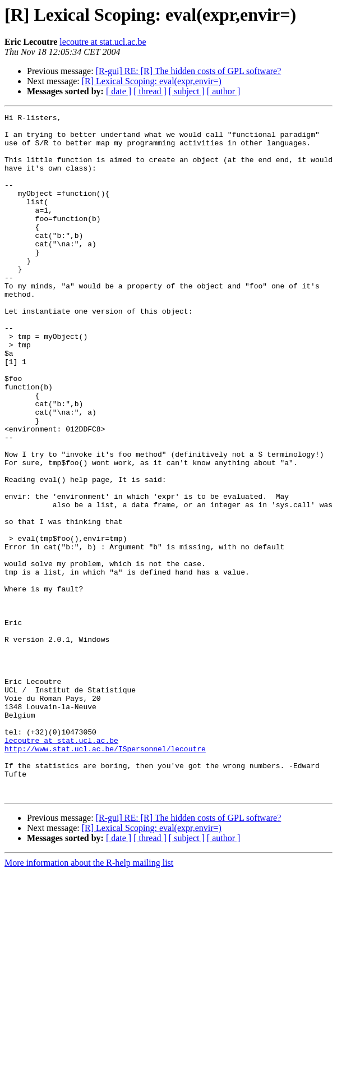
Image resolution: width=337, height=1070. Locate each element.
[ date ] (118, 91)
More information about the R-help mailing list (88, 999)
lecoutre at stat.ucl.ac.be (102, 42)
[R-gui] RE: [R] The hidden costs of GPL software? (188, 71)
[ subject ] (187, 91)
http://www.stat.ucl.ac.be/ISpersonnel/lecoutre (105, 876)
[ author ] (224, 91)
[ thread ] (150, 91)
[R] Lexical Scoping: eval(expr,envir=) (151, 81)
